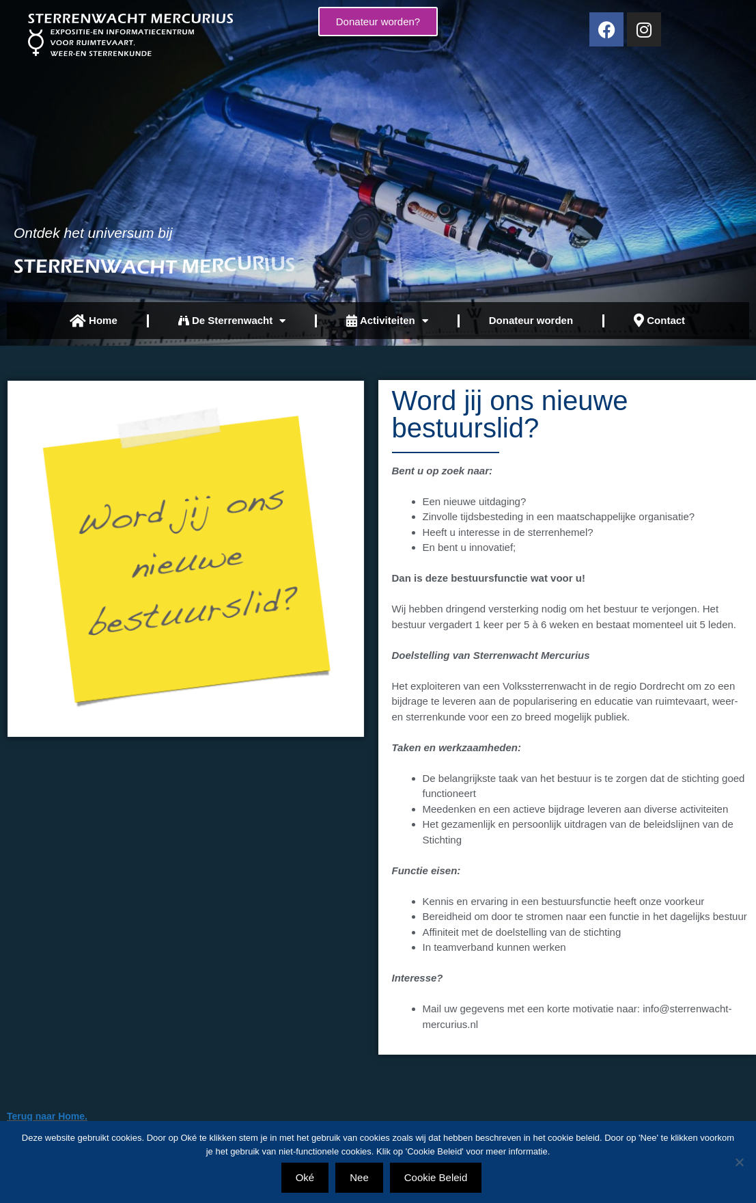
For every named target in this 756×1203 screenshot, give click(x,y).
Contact (659, 320)
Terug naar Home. (47, 1116)
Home (93, 321)
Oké (305, 1177)
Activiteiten (387, 321)
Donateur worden (531, 320)
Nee (359, 1177)
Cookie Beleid (436, 1177)
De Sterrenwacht (232, 321)
